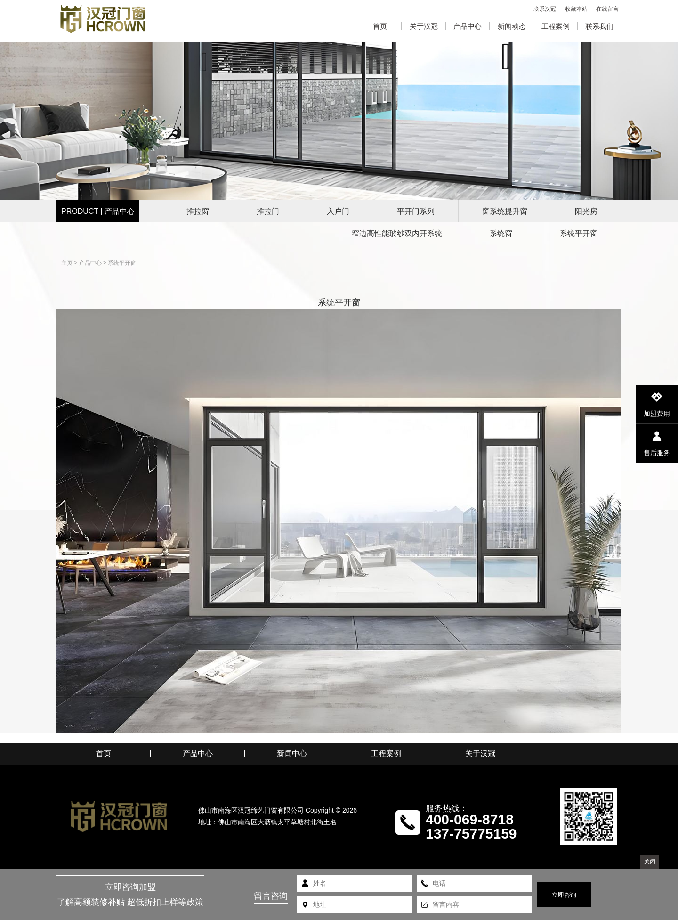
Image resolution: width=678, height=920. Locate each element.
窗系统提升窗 (504, 211)
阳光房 (586, 211)
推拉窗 (197, 211)
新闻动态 (512, 26)
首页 (380, 26)
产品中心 (467, 26)
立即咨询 (564, 894)
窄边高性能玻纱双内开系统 (397, 233)
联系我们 (599, 26)
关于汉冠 (424, 26)
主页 (67, 263)
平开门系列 (416, 211)
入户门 (338, 211)
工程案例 (555, 26)
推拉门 (268, 211)
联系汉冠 (544, 9)
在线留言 (607, 9)
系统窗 (501, 233)
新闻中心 (292, 753)
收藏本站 (576, 9)
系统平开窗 (578, 233)
